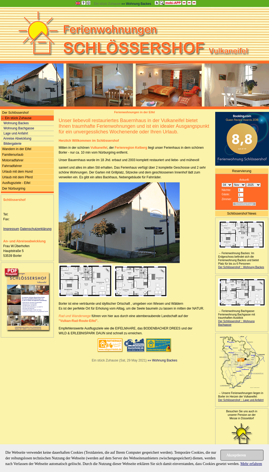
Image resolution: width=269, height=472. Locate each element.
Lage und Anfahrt (14, 133)
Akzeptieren (236, 455)
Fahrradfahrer (12, 166)
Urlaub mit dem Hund (17, 171)
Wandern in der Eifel (16, 149)
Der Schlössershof (15, 113)
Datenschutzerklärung (36, 229)
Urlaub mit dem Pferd (17, 177)
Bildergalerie (11, 143)
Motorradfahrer (12, 160)
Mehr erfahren (251, 464)
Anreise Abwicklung (16, 138)
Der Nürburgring (13, 188)
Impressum (11, 229)
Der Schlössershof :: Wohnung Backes (241, 267)
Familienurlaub (12, 155)
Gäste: (226, 194)
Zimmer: (227, 199)
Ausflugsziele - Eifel (16, 183)
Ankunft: (244, 179)
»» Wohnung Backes (136, 4)
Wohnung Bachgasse (17, 128)
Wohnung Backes (15, 123)
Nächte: (226, 190)
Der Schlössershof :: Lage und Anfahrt (241, 400)
